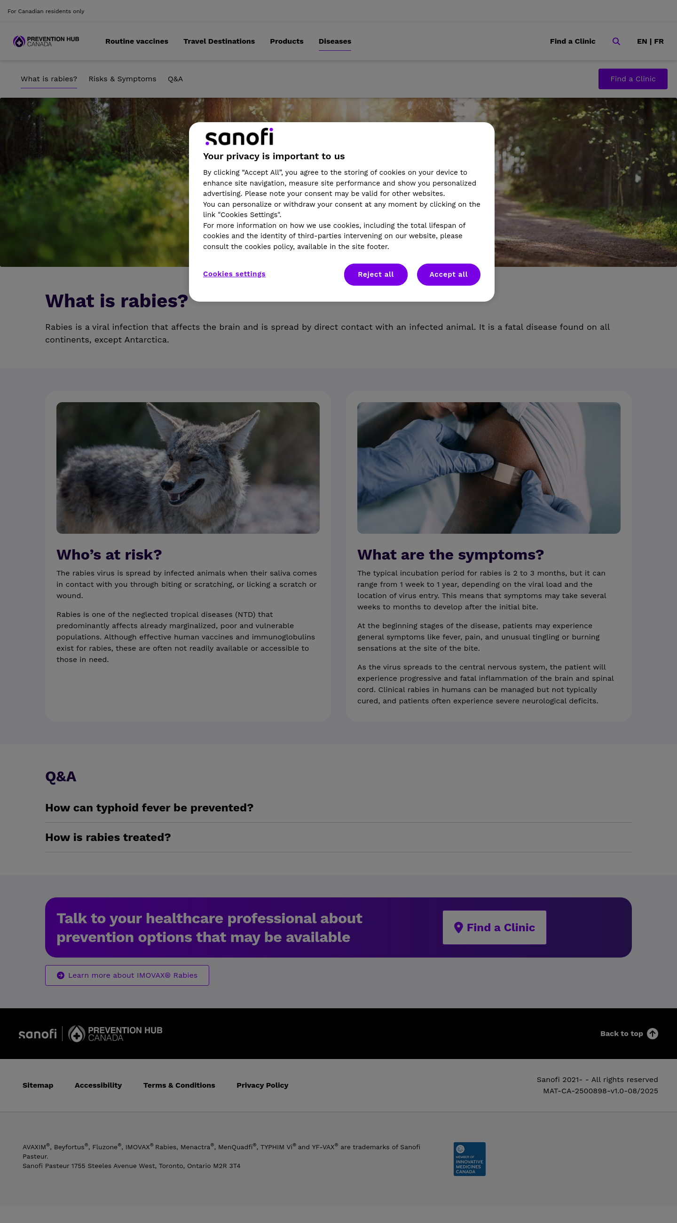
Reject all (376, 274)
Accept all (449, 274)
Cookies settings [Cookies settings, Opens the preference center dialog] (234, 274)
